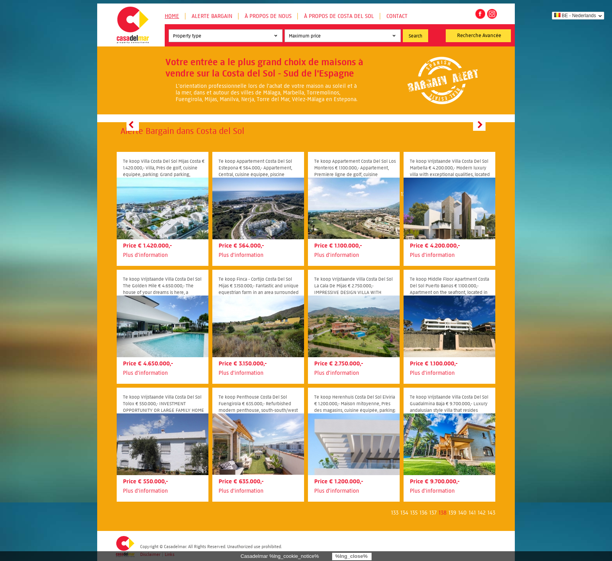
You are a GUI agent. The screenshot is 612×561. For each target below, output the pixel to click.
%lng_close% (351, 556)
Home (172, 16)
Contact (396, 16)
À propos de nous (268, 16)
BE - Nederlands (575, 15)
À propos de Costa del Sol (339, 16)
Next (479, 124)
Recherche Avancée (479, 35)
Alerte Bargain (212, 16)
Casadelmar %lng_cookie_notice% (279, 556)
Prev (132, 124)
